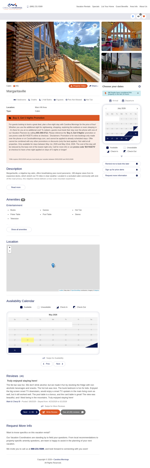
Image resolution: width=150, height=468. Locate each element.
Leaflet (61, 290)
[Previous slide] (47, 363)
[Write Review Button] (50, 412)
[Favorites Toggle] (144, 16)
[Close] (138, 93)
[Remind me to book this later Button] (121, 163)
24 (131, 133)
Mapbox (96, 290)
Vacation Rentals (83, 6)
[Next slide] (59, 363)
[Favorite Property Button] (95, 26)
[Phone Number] (34, 6)
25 (135, 133)
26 (107, 138)
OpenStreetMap (75, 290)
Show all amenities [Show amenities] (19, 229)
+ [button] (9, 247)
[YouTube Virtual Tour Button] (78, 86)
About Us (143, 6)
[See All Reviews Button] (73, 412)
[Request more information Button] (121, 175)
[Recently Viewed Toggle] (138, 16)
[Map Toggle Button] (133, 16)
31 (131, 138)
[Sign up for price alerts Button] (121, 169)
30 (126, 138)
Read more (16, 187)
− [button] (9, 251)
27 (112, 138)
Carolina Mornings (61, 460)
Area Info (134, 6)
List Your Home (107, 6)
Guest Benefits (122, 6)
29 (121, 138)
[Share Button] (93, 86)
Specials (95, 6)
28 (117, 138)
